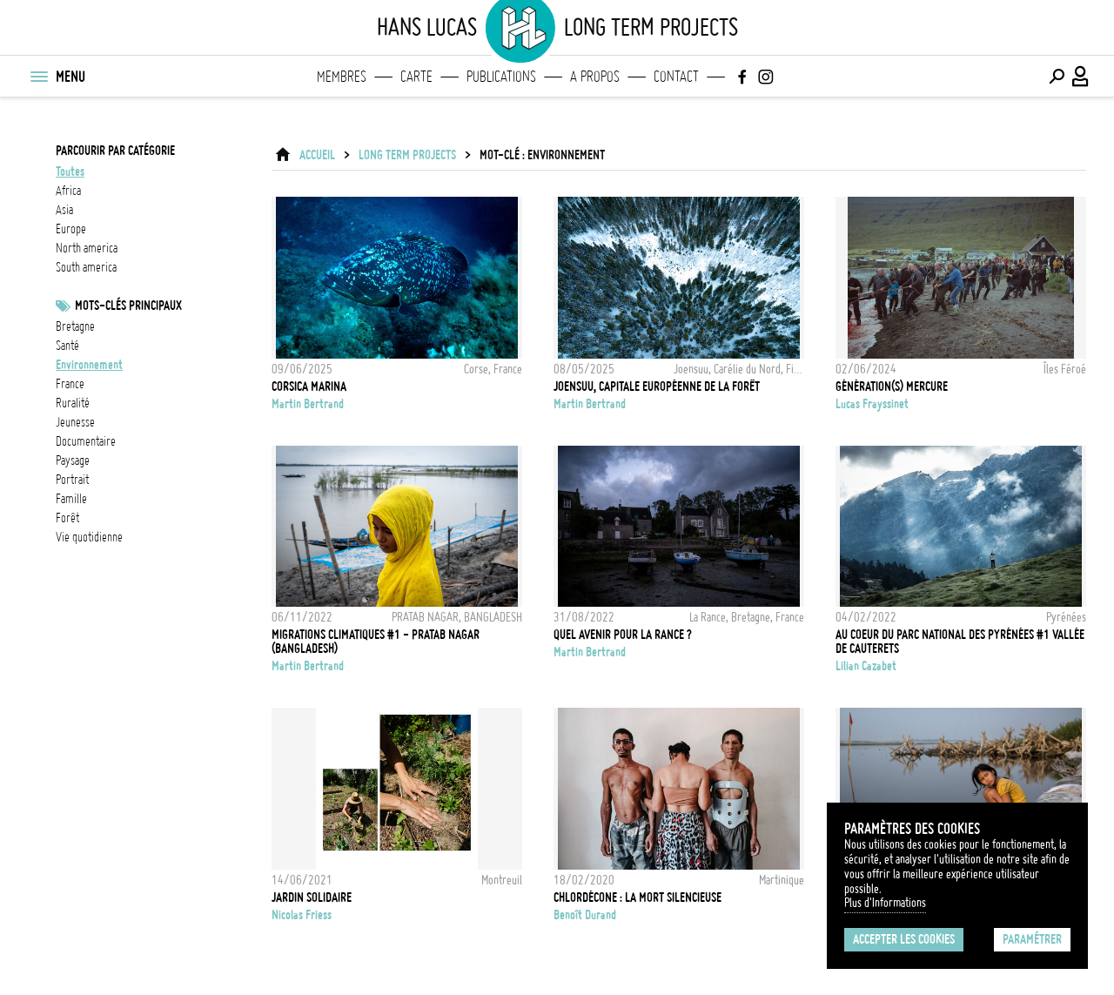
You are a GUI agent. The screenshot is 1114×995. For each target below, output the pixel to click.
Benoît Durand (585, 915)
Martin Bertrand (308, 404)
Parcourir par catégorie (115, 150)
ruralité (73, 403)
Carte (416, 76)
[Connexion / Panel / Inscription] (1081, 76)
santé (67, 345)
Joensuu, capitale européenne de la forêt (657, 386)
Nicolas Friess (302, 915)
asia (64, 210)
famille (71, 499)
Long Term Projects (407, 155)
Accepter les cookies (904, 939)
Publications (501, 76)
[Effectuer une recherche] (1056, 76)
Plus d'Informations (885, 903)
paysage (73, 460)
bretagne (75, 326)
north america (86, 248)
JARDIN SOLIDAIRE (312, 897)
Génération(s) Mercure (892, 386)
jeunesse (75, 422)
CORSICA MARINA (309, 386)
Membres (341, 76)
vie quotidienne (89, 537)
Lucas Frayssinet (872, 404)
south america (86, 267)
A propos (595, 76)
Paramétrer (1032, 939)
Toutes (70, 171)
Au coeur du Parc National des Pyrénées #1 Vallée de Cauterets (960, 641)
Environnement (89, 365)
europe (71, 229)
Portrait (72, 479)
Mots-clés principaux (128, 305)
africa (68, 190)
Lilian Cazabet (866, 666)
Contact (676, 76)
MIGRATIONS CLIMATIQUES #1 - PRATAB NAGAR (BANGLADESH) (376, 641)
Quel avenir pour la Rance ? (623, 635)
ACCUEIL (317, 155)
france (70, 384)
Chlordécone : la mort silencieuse (637, 897)
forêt (67, 518)
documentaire (86, 441)
